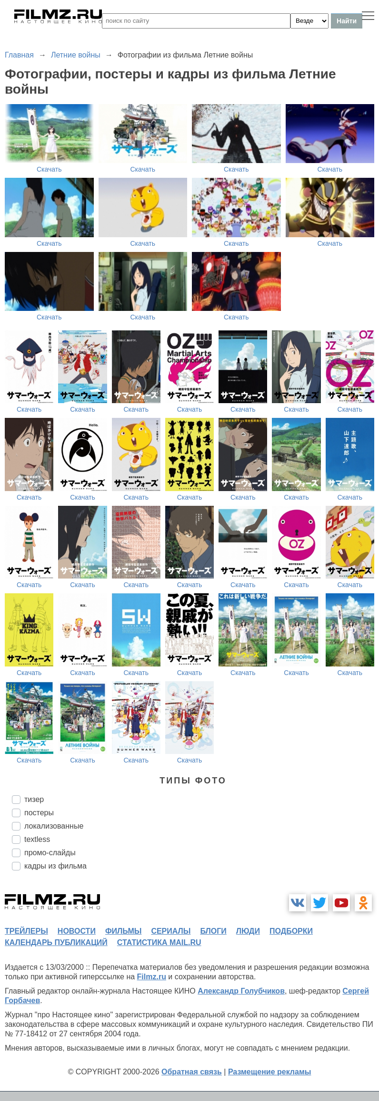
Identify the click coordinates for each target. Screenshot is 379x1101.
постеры (39, 813)
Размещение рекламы (269, 1072)
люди (248, 931)
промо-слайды (50, 853)
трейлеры (26, 931)
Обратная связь (191, 1072)
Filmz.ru (151, 977)
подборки (291, 931)
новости (77, 931)
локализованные (53, 826)
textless (37, 839)
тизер (34, 799)
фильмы (123, 931)
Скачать (49, 169)
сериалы (170, 931)
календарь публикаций (56, 942)
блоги (213, 931)
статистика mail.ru (159, 942)
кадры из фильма (55, 866)
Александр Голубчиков (241, 991)
